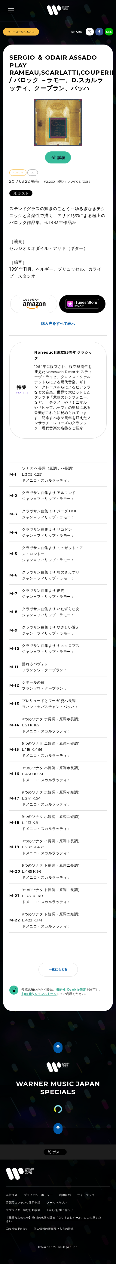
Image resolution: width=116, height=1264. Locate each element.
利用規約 (65, 1195)
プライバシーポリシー (38, 1195)
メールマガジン (57, 1202)
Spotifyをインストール (38, 994)
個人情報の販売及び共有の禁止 (54, 1228)
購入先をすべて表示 (58, 323)
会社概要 (11, 1195)
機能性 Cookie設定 (71, 990)
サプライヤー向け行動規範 (23, 1210)
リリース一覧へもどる (21, 31)
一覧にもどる (58, 969)
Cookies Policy (16, 1228)
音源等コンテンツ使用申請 (23, 1202)
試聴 (57, 157)
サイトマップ (85, 1195)
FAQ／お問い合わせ (60, 1210)
